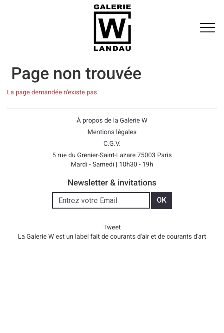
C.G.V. (112, 144)
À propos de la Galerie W (112, 120)
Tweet (112, 227)
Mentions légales (111, 132)
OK (161, 200)
